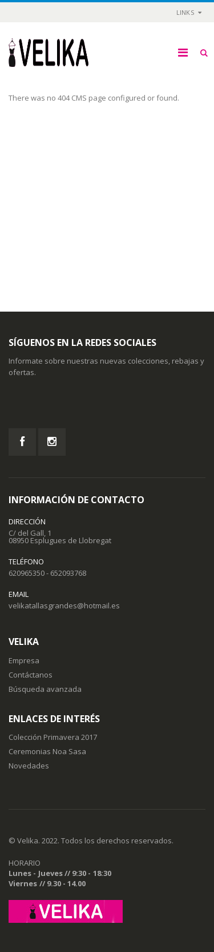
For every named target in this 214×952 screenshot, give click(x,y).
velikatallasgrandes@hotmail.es (64, 605)
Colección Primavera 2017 (53, 737)
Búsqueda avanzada (45, 689)
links (185, 12)
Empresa (24, 660)
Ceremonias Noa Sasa (47, 751)
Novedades (29, 765)
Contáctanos (31, 675)
